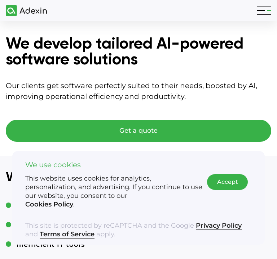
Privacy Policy (219, 226)
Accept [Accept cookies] (227, 181)
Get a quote (138, 131)
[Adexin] (23, 10)
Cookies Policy (49, 204)
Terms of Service (67, 234)
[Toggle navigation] (264, 10)
